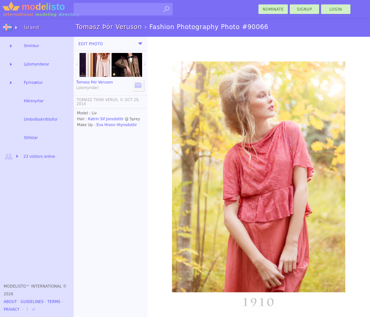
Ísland (31, 27)
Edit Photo (90, 44)
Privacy (12, 309)
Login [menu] (336, 9)
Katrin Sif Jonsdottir (105, 119)
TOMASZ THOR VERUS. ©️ (100, 100)
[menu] (140, 44)
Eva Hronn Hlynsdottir (116, 125)
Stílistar (31, 138)
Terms (53, 302)
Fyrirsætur (33, 83)
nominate (273, 9)
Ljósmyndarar (36, 64)
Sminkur (31, 46)
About (10, 302)
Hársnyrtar (34, 101)
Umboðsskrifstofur (40, 119)
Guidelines (32, 302)
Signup (304, 9)
